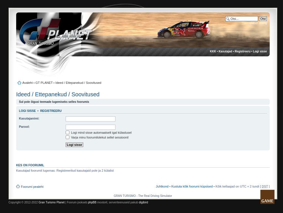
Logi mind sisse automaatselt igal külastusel (99, 132)
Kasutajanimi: (29, 118)
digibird (143, 202)
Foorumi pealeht (32, 186)
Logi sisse (260, 51)
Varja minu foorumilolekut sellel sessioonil (97, 137)
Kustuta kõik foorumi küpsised (192, 186)
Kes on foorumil (30, 165)
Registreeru (242, 51)
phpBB (92, 202)
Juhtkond (162, 186)
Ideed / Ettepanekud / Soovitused (78, 82)
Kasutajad (225, 51)
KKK (213, 51)
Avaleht (27, 82)
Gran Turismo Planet (51, 202)
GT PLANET (44, 82)
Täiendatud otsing (254, 23)
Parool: (24, 126)
